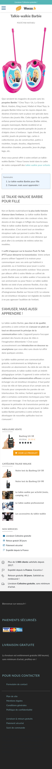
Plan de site (11, 696)
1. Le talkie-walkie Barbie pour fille (22, 181)
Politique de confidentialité (19, 709)
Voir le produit (26, 453)
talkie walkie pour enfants (37, 165)
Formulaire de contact (16, 684)
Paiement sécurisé (15, 723)
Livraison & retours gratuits (19, 718)
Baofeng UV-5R (26, 436)
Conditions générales (16, 705)
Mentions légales (14, 700)
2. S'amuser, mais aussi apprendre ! (22, 185)
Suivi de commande (15, 727)
